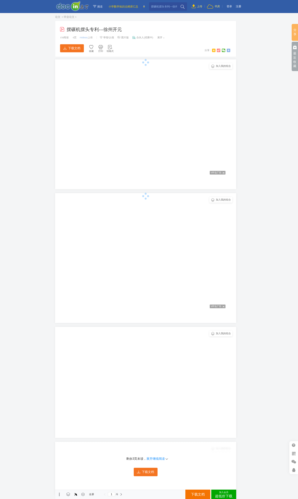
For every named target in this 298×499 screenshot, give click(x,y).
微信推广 (293, 462)
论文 (58, 16)
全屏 (91, 494)
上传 (197, 6)
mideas (84, 37)
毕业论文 (69, 16)
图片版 (123, 37)
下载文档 (71, 48)
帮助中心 (293, 445)
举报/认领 (107, 37)
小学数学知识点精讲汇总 (123, 6)
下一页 (121, 494)
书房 (213, 6)
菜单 (59, 494)
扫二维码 (293, 453)
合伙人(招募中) (142, 37)
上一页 (104, 494)
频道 (98, 6)
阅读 (64, 37)
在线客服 (293, 470)
